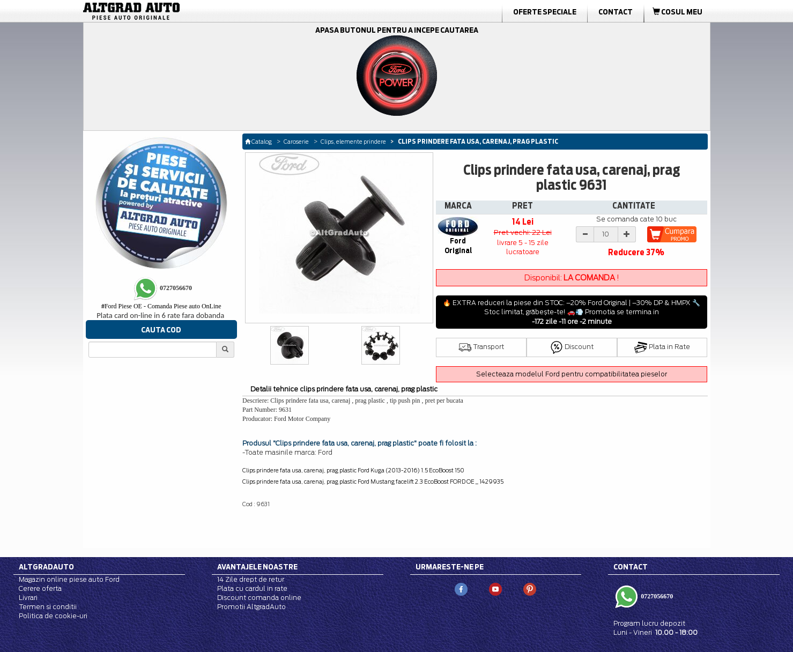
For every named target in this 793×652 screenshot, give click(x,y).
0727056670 (656, 596)
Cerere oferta (40, 588)
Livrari (28, 598)
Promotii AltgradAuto (251, 607)
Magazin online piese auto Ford (69, 579)
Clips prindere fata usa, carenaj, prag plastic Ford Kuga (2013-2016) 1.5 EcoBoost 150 (353, 470)
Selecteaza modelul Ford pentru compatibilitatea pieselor (571, 374)
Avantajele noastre (257, 566)
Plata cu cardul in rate (252, 588)
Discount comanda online (259, 598)
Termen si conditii (48, 607)
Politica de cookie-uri (53, 616)
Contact (615, 12)
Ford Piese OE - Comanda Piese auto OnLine (161, 306)
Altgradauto (46, 566)
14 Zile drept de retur (250, 579)
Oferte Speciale (544, 12)
